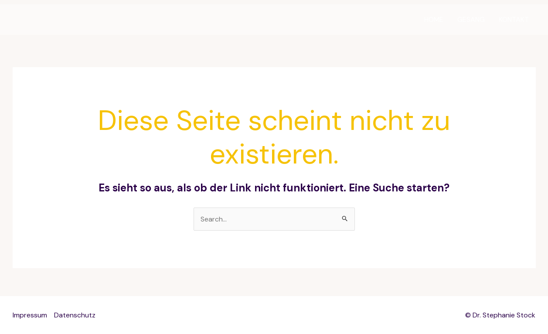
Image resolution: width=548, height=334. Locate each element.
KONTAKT (514, 19)
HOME (433, 19)
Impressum (30, 315)
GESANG (471, 19)
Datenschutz (74, 315)
